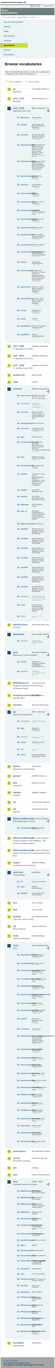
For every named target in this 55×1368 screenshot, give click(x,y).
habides (17, 792)
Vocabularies (9, 45)
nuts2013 (24, 558)
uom (15, 1175)
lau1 (15, 903)
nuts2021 (24, 577)
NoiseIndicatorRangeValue (25, 1049)
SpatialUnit (24, 1269)
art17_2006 (18, 346)
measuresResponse (25, 219)
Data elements (9, 36)
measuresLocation (25, 202)
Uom (22, 1274)
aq (14, 89)
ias (14, 802)
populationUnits (25, 235)
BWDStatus (25, 1212)
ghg (15, 783)
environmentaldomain (25, 442)
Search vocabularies (15, 82)
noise (16, 945)
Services (7, 50)
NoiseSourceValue (25, 1080)
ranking (23, 262)
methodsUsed (25, 228)
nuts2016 (24, 567)
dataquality (18, 634)
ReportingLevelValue (25, 1103)
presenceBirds (25, 245)
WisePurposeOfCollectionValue (25, 1331)
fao (14, 712)
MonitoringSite (25, 1250)
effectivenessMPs (25, 145)
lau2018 (17, 916)
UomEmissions (25, 1279)
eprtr (15, 652)
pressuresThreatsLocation (25, 252)
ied (14, 809)
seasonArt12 (25, 287)
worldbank (18, 1343)
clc (21, 882)
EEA (14, 2)
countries (24, 135)
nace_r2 (23, 511)
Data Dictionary (22, 17)
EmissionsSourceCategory (25, 1234)
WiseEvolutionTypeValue (25, 1325)
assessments (25, 395)
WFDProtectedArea (25, 1305)
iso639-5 (23, 497)
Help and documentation (13, 22)
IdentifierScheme (25, 1240)
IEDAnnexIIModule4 (22, 850)
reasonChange (25, 271)
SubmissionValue (25, 1141)
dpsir (22, 437)
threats (23, 310)
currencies (24, 428)
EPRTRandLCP (21, 683)
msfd (15, 936)
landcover (18, 872)
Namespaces (9, 55)
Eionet (13, 17)
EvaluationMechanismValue (25, 986)
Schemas (7, 41)
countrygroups (25, 423)
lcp (14, 926)
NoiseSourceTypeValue (25, 1073)
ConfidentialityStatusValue (25, 1225)
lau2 (15, 910)
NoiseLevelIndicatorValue (25, 1065)
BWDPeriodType (25, 1197)
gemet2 (17, 776)
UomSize (24, 1286)
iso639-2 (23, 474)
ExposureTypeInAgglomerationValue (25, 994)
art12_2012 (18, 98)
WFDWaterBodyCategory (25, 1318)
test (15, 1168)
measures (24, 185)
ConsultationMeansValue (25, 979)
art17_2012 (18, 356)
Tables (6, 31)
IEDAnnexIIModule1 (22, 818)
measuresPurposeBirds (25, 210)
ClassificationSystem (25, 1219)
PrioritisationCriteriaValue (25, 1087)
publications (19, 1151)
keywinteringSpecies (25, 176)
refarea (23, 742)
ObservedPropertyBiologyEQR (25, 1261)
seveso (16, 1158)
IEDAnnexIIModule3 (22, 838)
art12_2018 (18, 108)
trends (23, 319)
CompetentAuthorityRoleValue (25, 970)
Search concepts (34, 82)
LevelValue (24, 1029)
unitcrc (23, 755)
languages (24, 505)
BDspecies (24, 118)
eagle (22, 887)
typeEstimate (25, 326)
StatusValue (25, 1126)
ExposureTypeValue (25, 1003)
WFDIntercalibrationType (25, 1297)
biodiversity (19, 375)
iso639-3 (23, 490)
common (17, 389)
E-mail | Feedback (11, 1360)
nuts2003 (24, 529)
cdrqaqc (23, 125)
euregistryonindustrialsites (22, 695)
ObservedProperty (25, 1256)
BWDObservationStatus (25, 1191)
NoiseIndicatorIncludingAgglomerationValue (25, 1036)
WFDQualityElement (25, 1312)
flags (22, 728)
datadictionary (20, 624)
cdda (15, 382)
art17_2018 (18, 365)
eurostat (17, 705)
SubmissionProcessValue (25, 1133)
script (22, 605)
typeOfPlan (25, 334)
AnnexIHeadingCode (25, 828)
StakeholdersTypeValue (25, 1119)
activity (23, 662)
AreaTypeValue (25, 963)
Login (35, 6)
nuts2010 (24, 548)
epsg (22, 457)
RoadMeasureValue (25, 1110)
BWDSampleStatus (25, 1204)
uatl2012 (23, 893)
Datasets (7, 27)
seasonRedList (25, 299)
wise (15, 1181)
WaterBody (24, 1292)
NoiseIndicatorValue (25, 1058)
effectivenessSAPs (25, 161)
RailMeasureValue (25, 1094)
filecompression (25, 465)
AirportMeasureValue (25, 955)
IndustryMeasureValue (25, 1010)
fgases (16, 766)
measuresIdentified (25, 193)
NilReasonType (25, 524)
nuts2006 (24, 539)
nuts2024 (24, 587)
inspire (16, 863)
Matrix (23, 1245)
